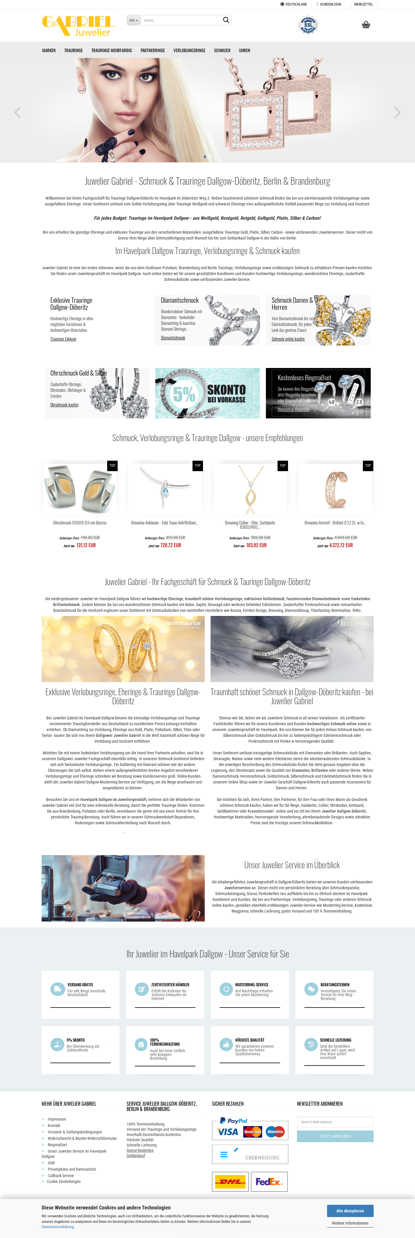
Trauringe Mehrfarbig (111, 48)
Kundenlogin (328, 4)
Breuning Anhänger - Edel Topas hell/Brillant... (164, 520)
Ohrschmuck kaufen (64, 402)
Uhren (244, 48)
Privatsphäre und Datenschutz (71, 1167)
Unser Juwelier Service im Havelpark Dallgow (74, 1152)
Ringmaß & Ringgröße (294, 407)
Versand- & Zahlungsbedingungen (74, 1130)
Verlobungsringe (189, 48)
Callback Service (60, 1173)
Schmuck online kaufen (288, 337)
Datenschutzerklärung (58, 1227)
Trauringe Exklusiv (63, 337)
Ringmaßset (57, 1142)
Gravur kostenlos (140, 1148)
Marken (49, 48)
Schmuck (222, 48)
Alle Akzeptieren (350, 1211)
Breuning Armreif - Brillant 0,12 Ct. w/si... (335, 520)
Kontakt (53, 1123)
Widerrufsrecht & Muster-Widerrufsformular (82, 1136)
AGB (51, 1160)
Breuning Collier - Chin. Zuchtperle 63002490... (250, 522)
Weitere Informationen (350, 1223)
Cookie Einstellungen (64, 1179)
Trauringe (73, 48)
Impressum (56, 1117)
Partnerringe (153, 48)
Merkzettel (361, 4)
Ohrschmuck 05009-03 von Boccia (79, 520)
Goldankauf (136, 1153)
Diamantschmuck (173, 335)
